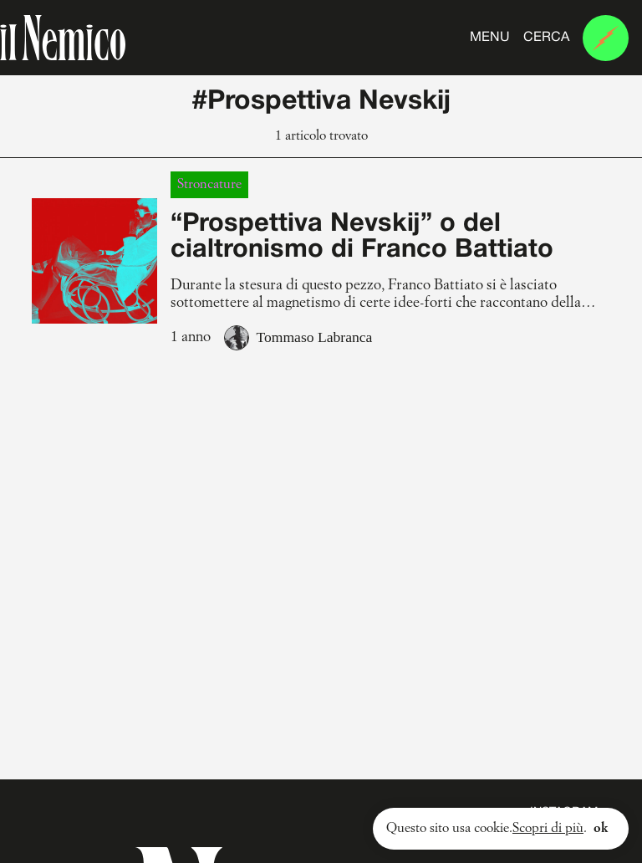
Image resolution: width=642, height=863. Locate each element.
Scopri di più (547, 828)
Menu (490, 37)
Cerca (546, 37)
